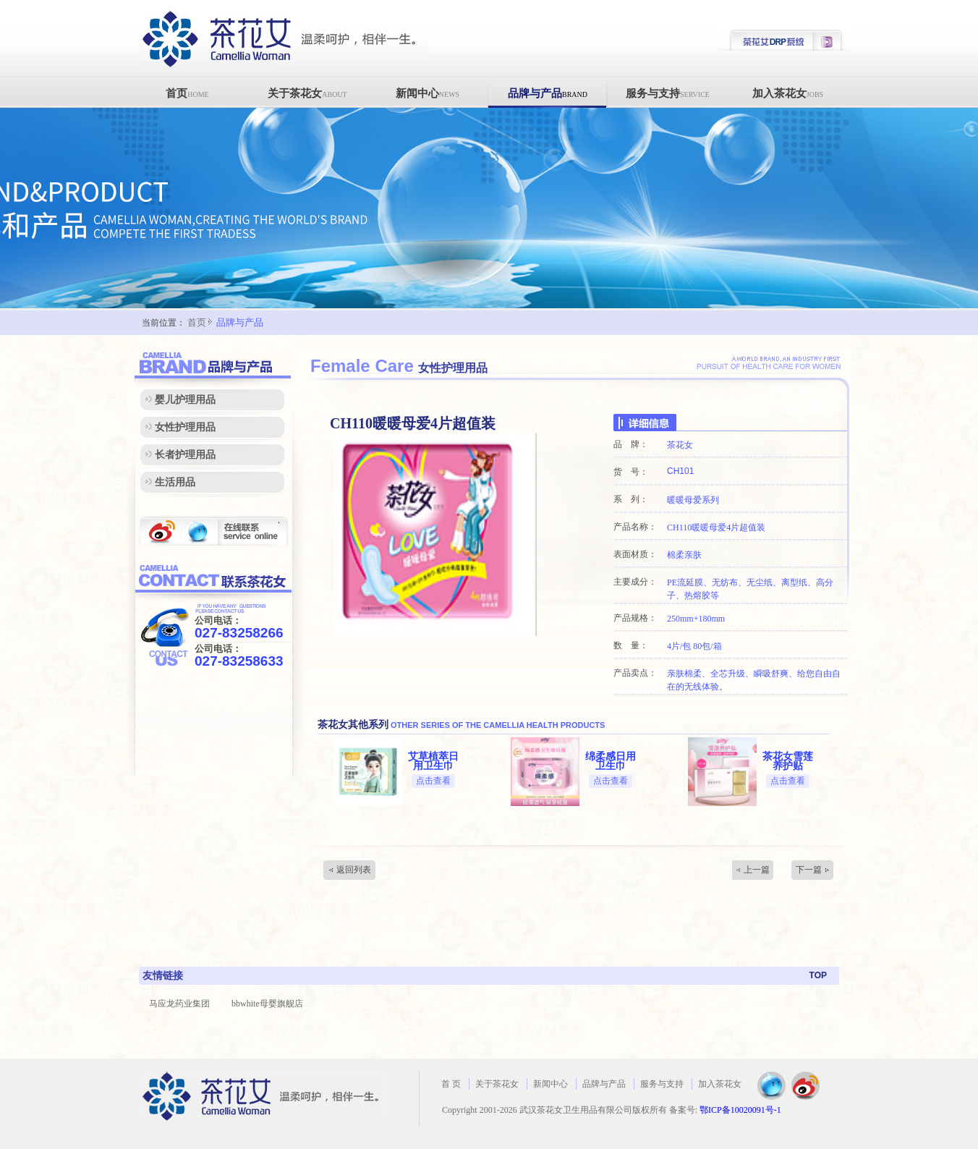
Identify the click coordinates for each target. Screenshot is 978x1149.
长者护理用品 (185, 454)
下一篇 (809, 870)
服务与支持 (668, 93)
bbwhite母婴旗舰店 (267, 1004)
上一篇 (757, 870)
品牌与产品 (547, 93)
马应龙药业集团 (179, 1004)
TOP (818, 975)
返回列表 (353, 870)
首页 (187, 93)
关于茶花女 (307, 93)
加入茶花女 (787, 93)
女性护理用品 (185, 427)
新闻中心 (427, 93)
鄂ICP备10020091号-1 (740, 1110)
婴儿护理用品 (185, 399)
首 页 (451, 1084)
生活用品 (175, 482)
